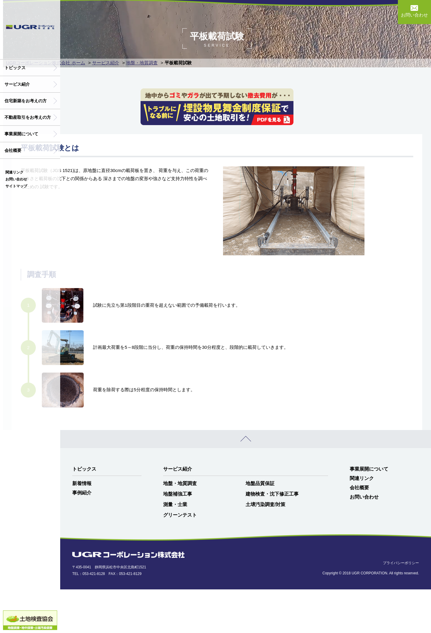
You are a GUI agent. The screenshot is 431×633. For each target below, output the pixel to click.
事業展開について (21, 133)
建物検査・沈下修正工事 (272, 537)
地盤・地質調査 (180, 527)
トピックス (15, 67)
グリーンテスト (180, 558)
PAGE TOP (245, 483)
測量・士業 (175, 548)
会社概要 (13, 150)
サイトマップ (16, 186)
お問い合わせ (16, 179)
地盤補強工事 (177, 537)
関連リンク (14, 172)
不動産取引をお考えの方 (28, 117)
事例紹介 (81, 536)
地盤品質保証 (260, 527)
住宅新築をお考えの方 (26, 100)
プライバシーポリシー (401, 607)
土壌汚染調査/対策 (265, 548)
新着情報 (81, 527)
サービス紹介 (17, 84)
